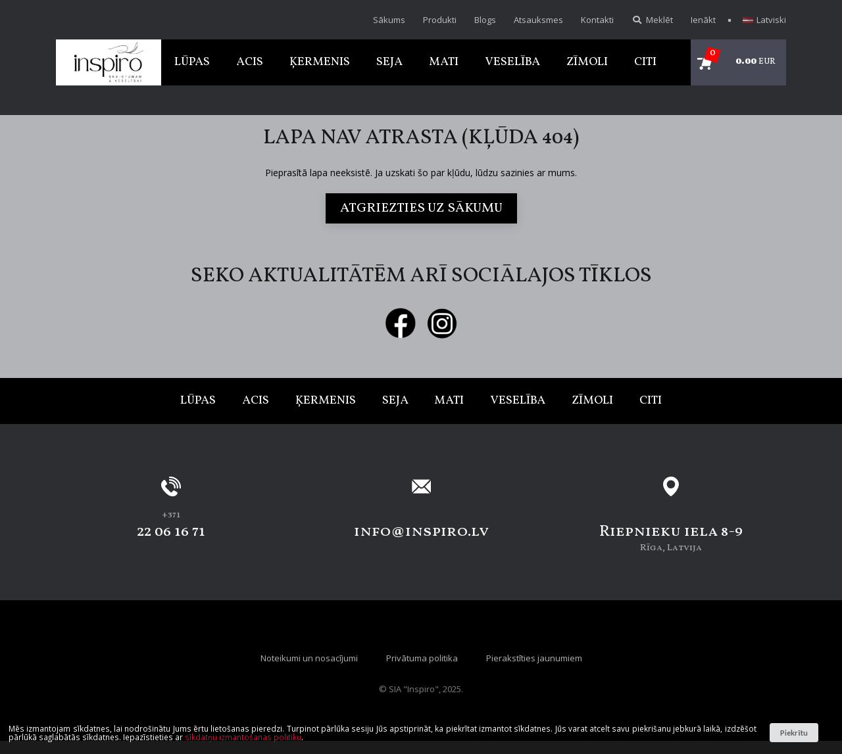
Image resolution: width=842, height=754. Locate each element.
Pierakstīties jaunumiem (534, 658)
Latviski (764, 20)
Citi (645, 62)
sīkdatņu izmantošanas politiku (243, 737)
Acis (249, 62)
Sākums (389, 20)
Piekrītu (793, 732)
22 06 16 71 (171, 532)
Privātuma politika (422, 658)
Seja (389, 62)
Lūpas (192, 62)
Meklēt (652, 20)
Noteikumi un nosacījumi (309, 658)
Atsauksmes (538, 20)
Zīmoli (587, 62)
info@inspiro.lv (421, 532)
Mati (443, 62)
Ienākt (703, 20)
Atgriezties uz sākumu (421, 208)
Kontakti (597, 20)
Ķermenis (319, 62)
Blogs (485, 20)
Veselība (512, 62)
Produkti (440, 20)
